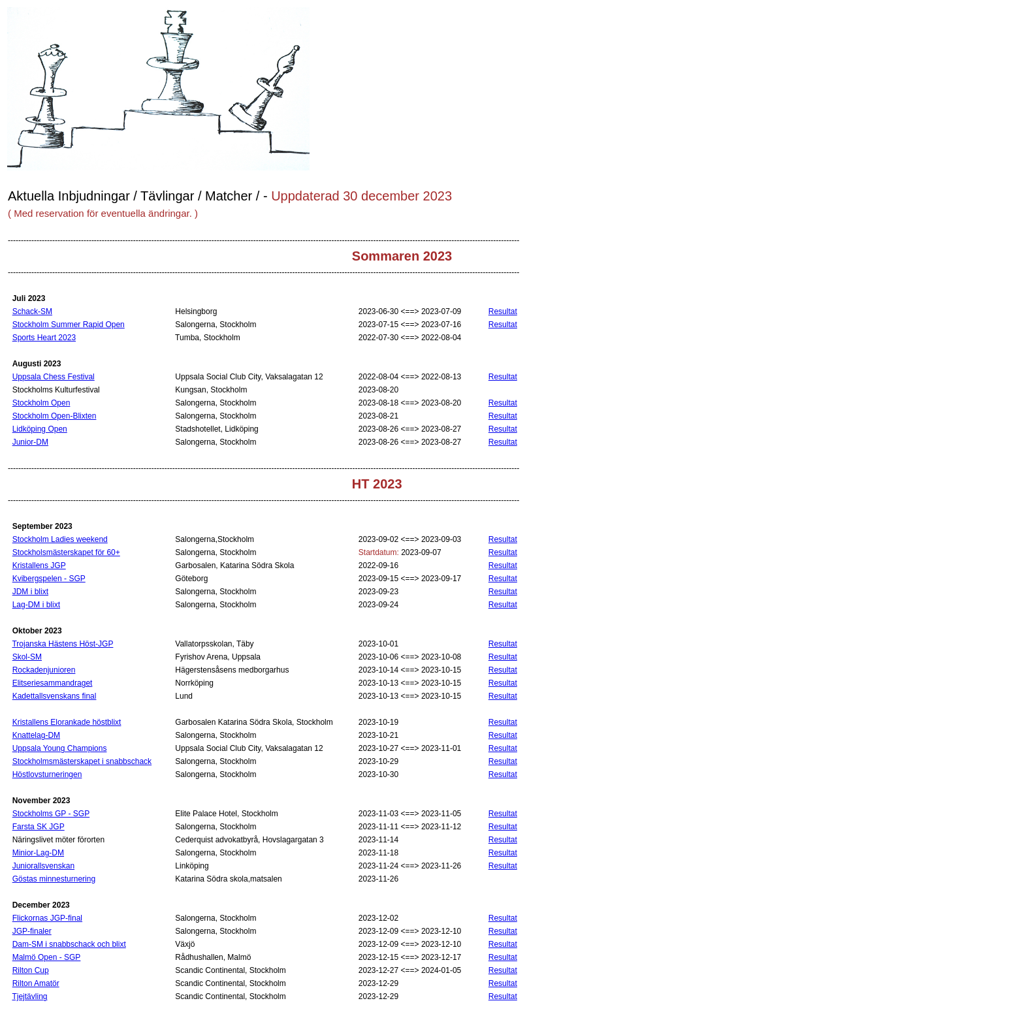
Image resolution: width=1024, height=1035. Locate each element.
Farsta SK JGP (38, 826)
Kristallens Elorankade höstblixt (66, 722)
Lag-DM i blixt (36, 604)
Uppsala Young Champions (59, 748)
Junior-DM (30, 442)
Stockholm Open (41, 402)
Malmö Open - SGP (46, 957)
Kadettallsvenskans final (54, 696)
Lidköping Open (39, 429)
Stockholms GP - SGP (50, 813)
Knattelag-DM (36, 735)
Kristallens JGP (39, 565)
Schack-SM (32, 311)
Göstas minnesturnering (53, 879)
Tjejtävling (29, 996)
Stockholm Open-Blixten (54, 416)
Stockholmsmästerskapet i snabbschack (82, 761)
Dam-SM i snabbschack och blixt (69, 944)
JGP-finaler (32, 931)
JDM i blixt (30, 591)
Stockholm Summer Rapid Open (68, 324)
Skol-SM (27, 656)
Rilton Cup (30, 970)
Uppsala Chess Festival (53, 376)
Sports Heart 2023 (44, 337)
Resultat (502, 311)
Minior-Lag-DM (38, 852)
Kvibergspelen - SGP (49, 578)
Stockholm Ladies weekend (60, 539)
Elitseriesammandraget (52, 683)
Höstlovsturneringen (47, 774)
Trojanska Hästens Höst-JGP (62, 643)
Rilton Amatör (35, 983)
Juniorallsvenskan (43, 865)
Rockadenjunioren (44, 670)
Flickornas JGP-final (47, 918)
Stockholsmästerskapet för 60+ (66, 552)
